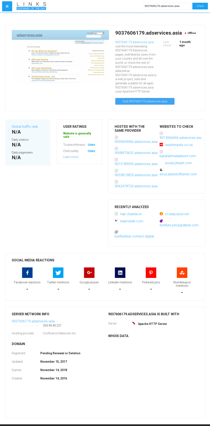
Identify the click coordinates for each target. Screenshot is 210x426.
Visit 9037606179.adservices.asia (145, 101)
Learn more (70, 157)
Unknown (94, 144)
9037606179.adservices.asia (134, 42)
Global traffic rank (25, 127)
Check (200, 6)
